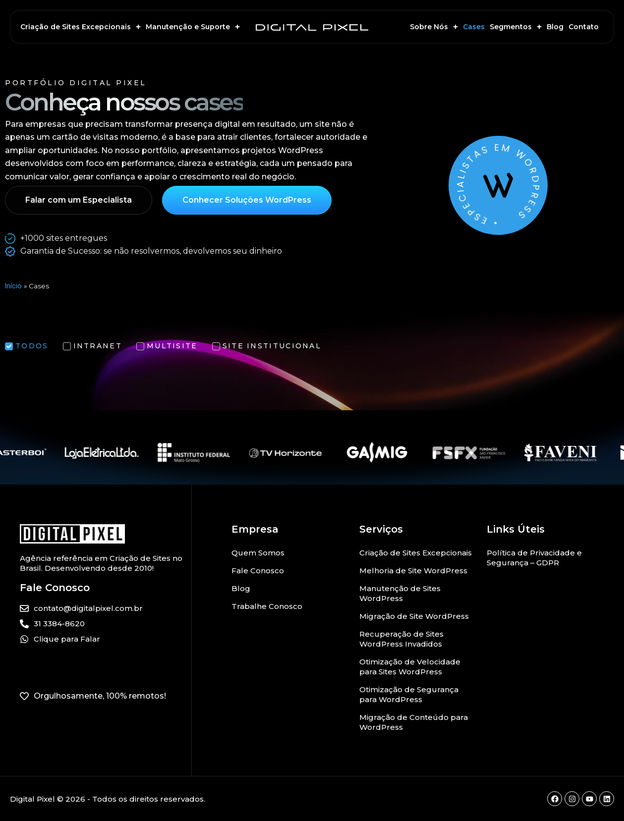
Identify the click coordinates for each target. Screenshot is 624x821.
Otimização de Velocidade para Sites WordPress (409, 666)
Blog (555, 26)
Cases (474, 26)
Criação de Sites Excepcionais (80, 26)
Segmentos (516, 26)
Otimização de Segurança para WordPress (408, 694)
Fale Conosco (257, 570)
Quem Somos (257, 552)
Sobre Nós (434, 26)
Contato (583, 26)
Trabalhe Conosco (266, 606)
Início (13, 286)
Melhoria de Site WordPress (413, 570)
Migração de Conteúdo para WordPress (413, 722)
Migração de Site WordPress (414, 616)
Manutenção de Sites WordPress (400, 593)
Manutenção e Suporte (193, 26)
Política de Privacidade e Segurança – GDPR (534, 557)
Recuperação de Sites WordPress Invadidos (401, 639)
